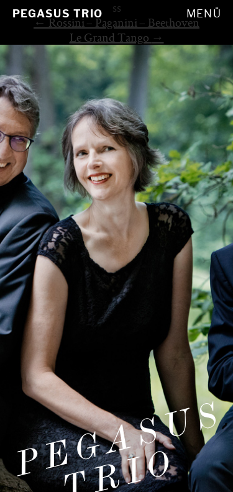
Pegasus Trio (57, 13)
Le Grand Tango (117, 37)
